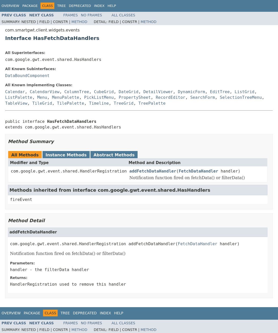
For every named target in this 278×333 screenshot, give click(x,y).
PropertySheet (135, 97)
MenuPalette (65, 97)
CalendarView (44, 91)
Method (79, 22)
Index (99, 6)
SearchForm (202, 97)
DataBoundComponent (27, 75)
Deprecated (80, 6)
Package (30, 6)
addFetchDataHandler (152, 171)
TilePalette (70, 103)
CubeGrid (104, 91)
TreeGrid (123, 103)
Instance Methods (66, 155)
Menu (42, 97)
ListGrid (244, 91)
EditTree (220, 91)
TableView (16, 103)
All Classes (123, 15)
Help (112, 6)
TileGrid (42, 103)
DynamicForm (191, 91)
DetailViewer (158, 91)
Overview (10, 6)
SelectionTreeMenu (241, 97)
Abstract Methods (114, 155)
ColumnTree (76, 91)
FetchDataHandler (198, 171)
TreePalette (152, 103)
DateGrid (128, 91)
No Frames (91, 15)
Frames (70, 15)
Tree (61, 6)
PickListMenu (99, 97)
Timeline (99, 103)
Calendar (15, 91)
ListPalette (18, 97)
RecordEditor (171, 97)
